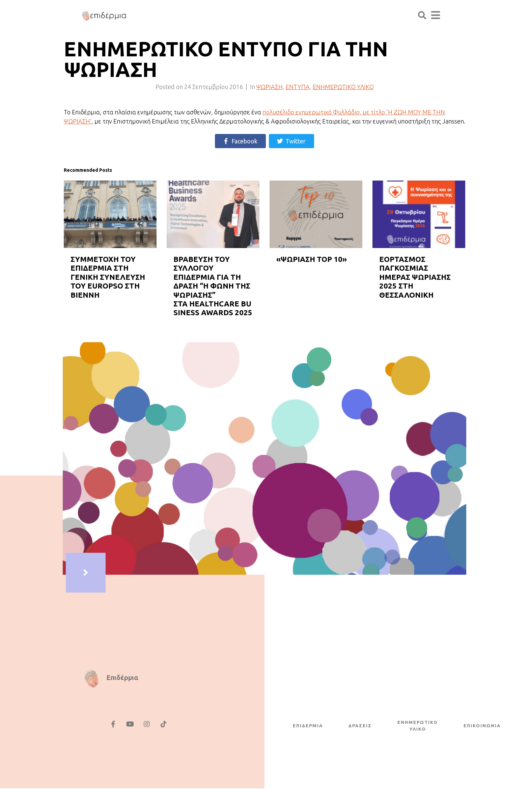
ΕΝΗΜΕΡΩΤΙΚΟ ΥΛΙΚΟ (343, 86)
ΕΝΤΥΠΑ (298, 86)
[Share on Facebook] (240, 141)
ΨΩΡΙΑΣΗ (269, 86)
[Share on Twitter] (291, 141)
